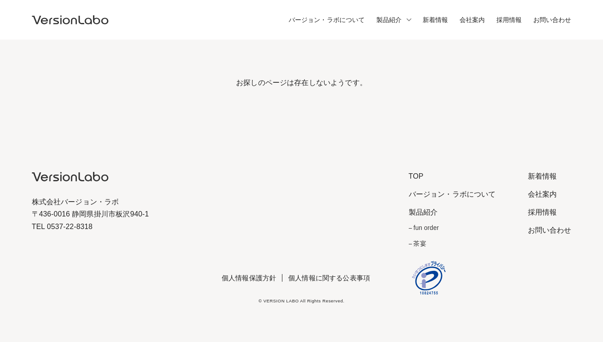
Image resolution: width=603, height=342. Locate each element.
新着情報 (435, 19)
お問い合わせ (552, 19)
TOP (416, 176)
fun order (425, 228)
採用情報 (509, 19)
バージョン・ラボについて (327, 19)
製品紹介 (389, 19)
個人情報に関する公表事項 (329, 278)
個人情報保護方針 (249, 278)
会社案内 (472, 19)
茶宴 (419, 243)
